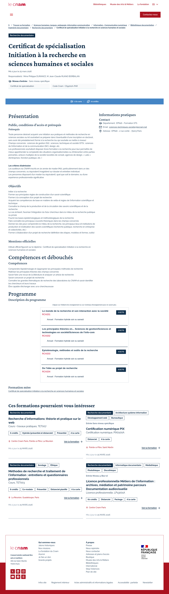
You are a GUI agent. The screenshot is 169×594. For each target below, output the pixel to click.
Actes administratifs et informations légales (93, 582)
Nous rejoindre (92, 548)
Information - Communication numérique (110, 25)
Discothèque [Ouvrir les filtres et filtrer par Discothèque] (110, 470)
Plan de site (91, 572)
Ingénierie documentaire (18, 28)
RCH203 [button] (46, 353)
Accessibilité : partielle (128, 582)
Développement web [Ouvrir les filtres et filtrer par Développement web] (97, 418)
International (91, 566)
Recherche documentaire (42, 28)
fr (9, 25)
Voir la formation (71, 441)
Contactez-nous (150, 14)
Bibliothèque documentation (142, 25)
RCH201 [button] (46, 314)
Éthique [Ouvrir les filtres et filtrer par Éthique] (53, 465)
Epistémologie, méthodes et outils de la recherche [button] (70, 350)
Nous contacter (93, 551)
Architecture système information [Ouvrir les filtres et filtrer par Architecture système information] (131, 413)
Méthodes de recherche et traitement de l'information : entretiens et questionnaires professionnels (38, 475)
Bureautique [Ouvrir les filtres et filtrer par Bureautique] (117, 418)
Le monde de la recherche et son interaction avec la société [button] (75, 311)
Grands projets (45, 560)
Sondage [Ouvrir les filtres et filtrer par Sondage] (42, 465)
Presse (89, 545)
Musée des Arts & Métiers (97, 560)
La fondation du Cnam (48, 551)
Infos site (42, 582)
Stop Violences (92, 569)
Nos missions (44, 548)
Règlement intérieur (60, 582)
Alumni (41, 554)
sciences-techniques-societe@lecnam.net (128, 127)
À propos (90, 542)
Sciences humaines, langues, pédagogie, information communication (62, 25)
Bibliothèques (92, 563)
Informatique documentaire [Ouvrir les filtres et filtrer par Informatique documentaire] (128, 465)
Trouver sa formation (21, 25)
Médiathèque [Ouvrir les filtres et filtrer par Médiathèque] (151, 465)
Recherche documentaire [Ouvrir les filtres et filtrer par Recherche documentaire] (22, 35)
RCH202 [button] (46, 336)
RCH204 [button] (46, 371)
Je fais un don (44, 557)
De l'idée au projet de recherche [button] (59, 368)
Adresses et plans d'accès (97, 554)
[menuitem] (100, 4)
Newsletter (148, 582)
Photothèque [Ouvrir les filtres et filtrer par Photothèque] (94, 470)
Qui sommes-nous (46, 542)
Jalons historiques (46, 545)
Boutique (90, 557)
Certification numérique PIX (105, 429)
